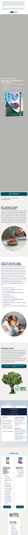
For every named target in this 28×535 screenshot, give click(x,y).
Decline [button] (16, 12)
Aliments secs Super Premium (17, 299)
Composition (14, 406)
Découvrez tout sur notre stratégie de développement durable (14, 366)
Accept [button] (12, 12)
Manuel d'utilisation (14, 409)
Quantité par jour (14, 411)
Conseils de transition (14, 414)
